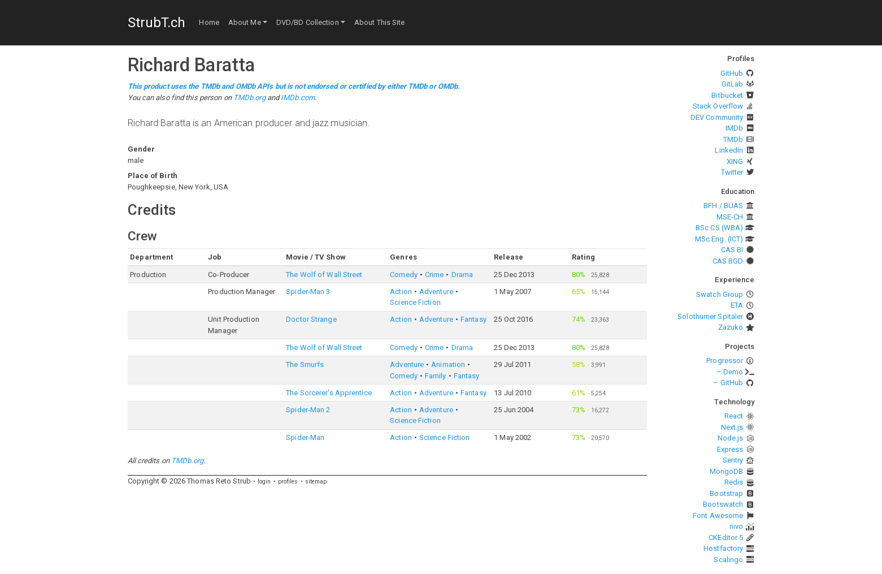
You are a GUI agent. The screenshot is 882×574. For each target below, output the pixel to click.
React (734, 416)
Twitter (732, 172)
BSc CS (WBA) (719, 227)
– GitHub (728, 382)
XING (735, 161)
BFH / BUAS (723, 205)
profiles (288, 481)
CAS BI (732, 249)
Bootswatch (723, 504)
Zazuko (731, 327)
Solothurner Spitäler (710, 316)
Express (730, 449)
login (264, 481)
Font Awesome (718, 515)
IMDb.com (298, 97)
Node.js (731, 438)
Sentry (733, 460)
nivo (736, 526)
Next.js (732, 427)
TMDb (733, 139)
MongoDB (727, 471)
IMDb (734, 128)
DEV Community (716, 117)
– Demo (730, 372)
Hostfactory (723, 548)
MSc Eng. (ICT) (719, 239)
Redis (734, 482)
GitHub (732, 73)
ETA (737, 305)
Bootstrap (726, 493)
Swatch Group (719, 294)
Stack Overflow (718, 106)
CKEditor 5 (726, 537)
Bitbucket (727, 95)
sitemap (316, 481)
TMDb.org (249, 97)
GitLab (733, 84)
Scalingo (728, 559)
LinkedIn (729, 150)
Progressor (724, 360)
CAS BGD (728, 261)
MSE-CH (730, 217)
